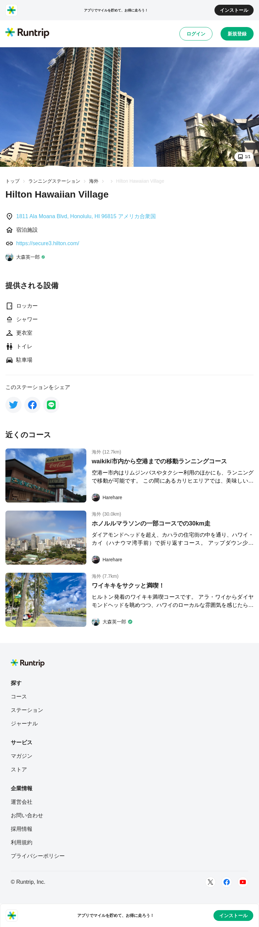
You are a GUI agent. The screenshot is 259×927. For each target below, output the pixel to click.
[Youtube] (242, 882)
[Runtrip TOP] (27, 33)
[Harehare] (107, 497)
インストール (234, 10)
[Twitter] (210, 882)
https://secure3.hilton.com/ (47, 243)
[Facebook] (226, 882)
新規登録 (237, 33)
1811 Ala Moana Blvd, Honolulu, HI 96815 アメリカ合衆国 (86, 216)
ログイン (195, 33)
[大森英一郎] (25, 257)
